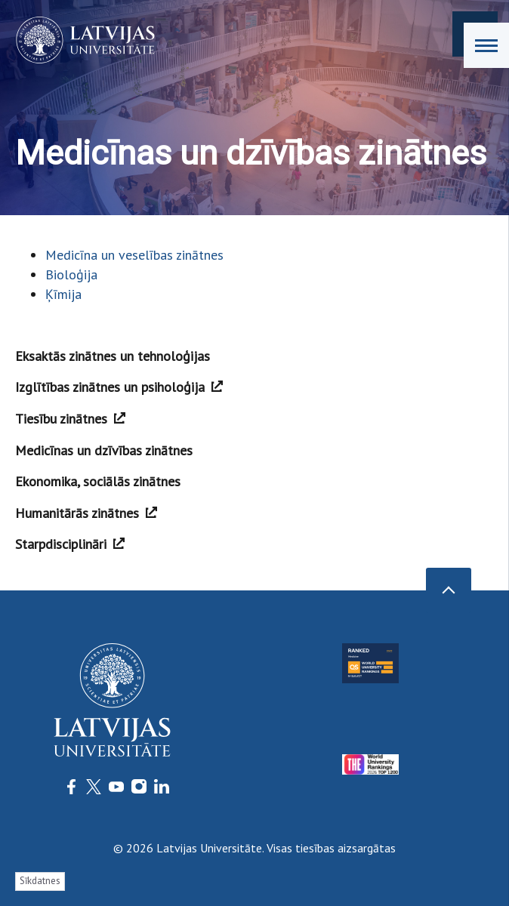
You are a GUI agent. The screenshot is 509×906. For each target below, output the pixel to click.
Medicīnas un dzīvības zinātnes (104, 450)
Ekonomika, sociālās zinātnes (97, 481)
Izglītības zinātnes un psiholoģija (119, 387)
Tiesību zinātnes (70, 418)
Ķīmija (63, 294)
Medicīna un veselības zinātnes (134, 254)
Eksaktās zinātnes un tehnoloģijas (112, 356)
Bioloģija (71, 274)
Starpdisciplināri (70, 544)
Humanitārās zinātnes (86, 513)
